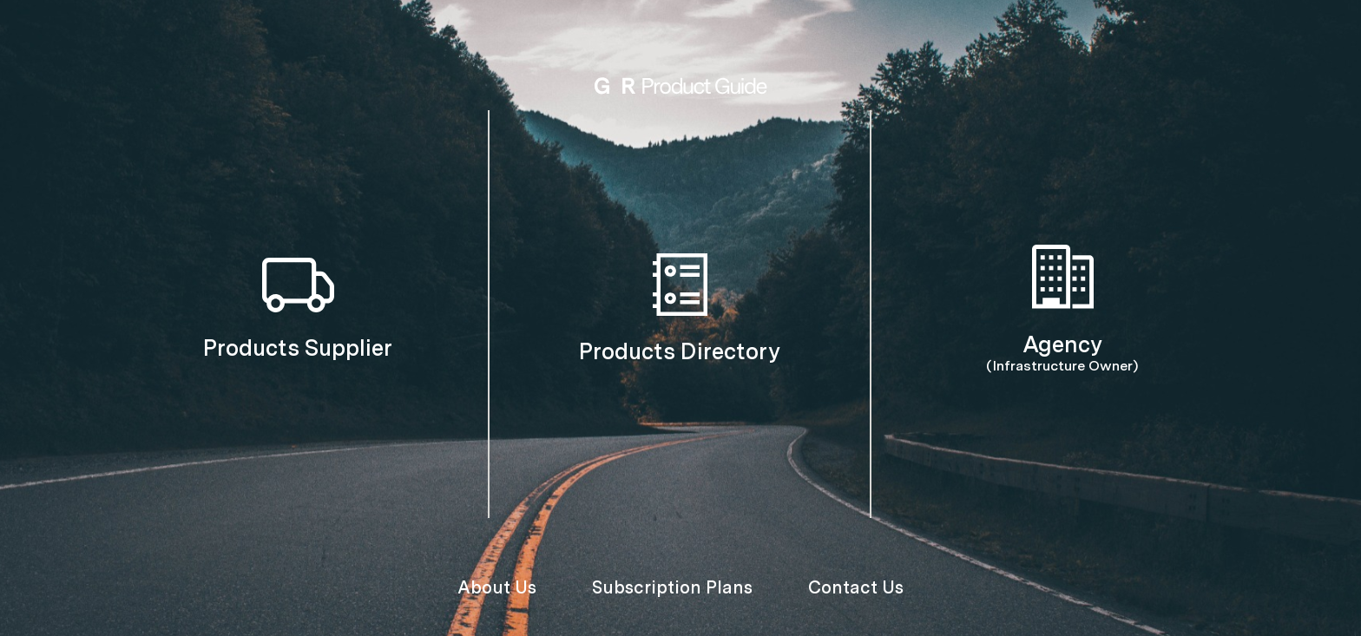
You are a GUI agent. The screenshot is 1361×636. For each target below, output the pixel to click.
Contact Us (856, 587)
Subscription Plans (672, 587)
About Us (496, 587)
